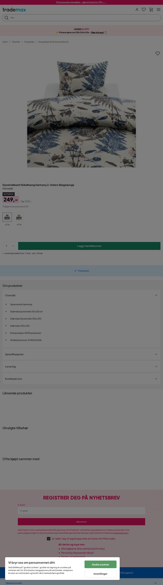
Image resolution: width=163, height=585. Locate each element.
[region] (62, 568)
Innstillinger (101, 573)
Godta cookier (100, 564)
